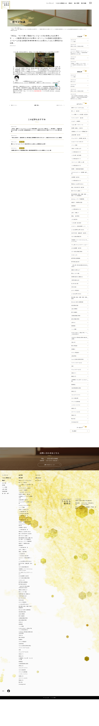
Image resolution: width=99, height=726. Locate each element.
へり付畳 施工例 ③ (76, 215)
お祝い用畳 (4, 504)
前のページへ (14, 105)
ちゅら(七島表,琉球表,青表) (77, 371)
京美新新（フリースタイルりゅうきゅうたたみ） (79, 247)
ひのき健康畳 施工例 (76, 257)
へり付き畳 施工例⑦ (76, 229)
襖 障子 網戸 (5, 508)
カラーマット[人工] (76, 425)
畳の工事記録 (74, 357)
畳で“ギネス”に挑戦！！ (77, 196)
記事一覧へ (36, 105)
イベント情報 (74, 149)
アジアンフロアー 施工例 (77, 119)
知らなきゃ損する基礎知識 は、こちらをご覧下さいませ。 (35, 74)
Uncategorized (75, 436)
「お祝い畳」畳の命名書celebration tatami (77, 275)
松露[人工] (73, 422)
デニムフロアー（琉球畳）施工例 (79, 142)
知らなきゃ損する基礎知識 (77, 312)
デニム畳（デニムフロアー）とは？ (78, 252)
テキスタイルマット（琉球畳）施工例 (79, 178)
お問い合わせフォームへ (49, 479)
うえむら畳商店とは (61, 3)
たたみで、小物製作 (76, 123)
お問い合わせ (38, 492)
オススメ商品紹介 (75, 364)
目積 (72, 378)
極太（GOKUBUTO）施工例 (78, 192)
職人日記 (73, 432)
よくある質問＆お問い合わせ (78, 236)
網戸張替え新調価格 (76, 267)
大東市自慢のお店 (75, 290)
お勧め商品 (74, 368)
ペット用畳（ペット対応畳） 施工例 (79, 115)
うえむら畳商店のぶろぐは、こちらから (37, 82)
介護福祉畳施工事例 (76, 326)
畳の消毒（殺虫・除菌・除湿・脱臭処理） (79, 308)
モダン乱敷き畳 (75, 411)
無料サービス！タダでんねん (78, 107)
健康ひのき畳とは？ (76, 279)
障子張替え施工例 (75, 271)
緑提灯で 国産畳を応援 (77, 208)
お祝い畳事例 (74, 319)
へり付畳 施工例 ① (76, 163)
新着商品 (73, 397)
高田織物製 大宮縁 (20, 69)
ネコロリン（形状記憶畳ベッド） (79, 233)
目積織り (73, 361)
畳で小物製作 (74, 323)
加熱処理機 (4, 506)
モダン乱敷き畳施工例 (76, 243)
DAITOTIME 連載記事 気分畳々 (79, 240)
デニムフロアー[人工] (76, 382)
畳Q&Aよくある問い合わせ (77, 189)
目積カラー (74, 385)
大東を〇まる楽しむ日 (76, 152)
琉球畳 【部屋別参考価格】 (78, 173)
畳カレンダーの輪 (75, 283)
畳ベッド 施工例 (75, 111)
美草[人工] (73, 404)
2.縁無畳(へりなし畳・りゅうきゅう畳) (79, 393)
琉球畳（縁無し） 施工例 (77, 130)
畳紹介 (70, 3)
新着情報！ (74, 211)
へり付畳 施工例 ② (76, 156)
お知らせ (73, 333)
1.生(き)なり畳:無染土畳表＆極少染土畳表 (79, 350)
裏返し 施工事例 (75, 222)
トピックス (38, 489)
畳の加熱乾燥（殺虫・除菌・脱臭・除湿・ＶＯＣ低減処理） (78, 200)
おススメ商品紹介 (54, 74)
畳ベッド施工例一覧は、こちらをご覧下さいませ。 (30, 72)
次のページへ (59, 105)
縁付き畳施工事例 (75, 330)
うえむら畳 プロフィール (77, 126)
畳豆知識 (83, 3)
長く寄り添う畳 (75, 293)
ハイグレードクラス (76, 418)
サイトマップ (38, 495)
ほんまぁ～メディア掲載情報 (78, 204)
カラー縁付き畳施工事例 (77, 260)
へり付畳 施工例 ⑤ (76, 170)
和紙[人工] (73, 429)
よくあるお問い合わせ (76, 304)
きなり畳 (4, 497)
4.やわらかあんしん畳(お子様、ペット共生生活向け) (79, 345)
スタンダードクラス (76, 408)
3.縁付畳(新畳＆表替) (76, 401)
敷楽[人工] (73, 389)
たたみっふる (74, 264)
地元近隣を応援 (75, 316)
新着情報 (73, 337)
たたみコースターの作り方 (77, 145)
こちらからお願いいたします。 (42, 92)
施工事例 (76, 3)
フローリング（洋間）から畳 (78, 166)
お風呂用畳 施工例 (76, 138)
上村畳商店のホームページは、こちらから (45, 81)
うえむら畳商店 (39, 90)
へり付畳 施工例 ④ (76, 185)
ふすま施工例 (74, 225)
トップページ (50, 3)
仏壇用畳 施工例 (75, 182)
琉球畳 (3, 500)
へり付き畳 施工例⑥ (76, 159)
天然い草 (73, 354)
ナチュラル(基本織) (76, 415)
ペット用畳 (74, 340)
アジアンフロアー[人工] (77, 375)
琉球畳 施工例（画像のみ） (77, 286)
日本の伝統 (74, 297)
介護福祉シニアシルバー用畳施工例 (79, 134)
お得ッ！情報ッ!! (75, 218)
